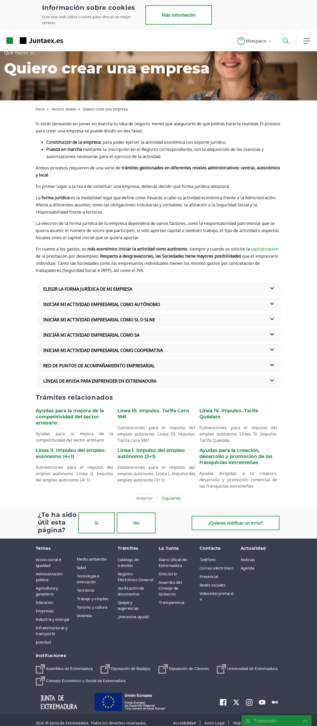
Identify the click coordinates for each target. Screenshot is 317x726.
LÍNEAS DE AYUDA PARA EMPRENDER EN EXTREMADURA (158, 381)
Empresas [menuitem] (45, 610)
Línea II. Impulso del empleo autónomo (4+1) (70, 453)
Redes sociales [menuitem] (212, 585)
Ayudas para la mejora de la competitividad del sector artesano (70, 417)
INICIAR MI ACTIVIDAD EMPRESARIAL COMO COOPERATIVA (158, 350)
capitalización (264, 249)
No (136, 523)
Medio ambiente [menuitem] (92, 559)
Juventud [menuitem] (43, 642)
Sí (96, 523)
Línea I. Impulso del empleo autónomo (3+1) (151, 453)
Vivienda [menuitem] (84, 615)
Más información (178, 15)
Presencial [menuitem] (209, 576)
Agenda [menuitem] (247, 568)
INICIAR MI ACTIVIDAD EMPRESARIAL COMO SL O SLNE (158, 320)
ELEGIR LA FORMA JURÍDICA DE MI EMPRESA (158, 289)
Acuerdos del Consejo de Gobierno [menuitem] (170, 588)
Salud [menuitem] (81, 567)
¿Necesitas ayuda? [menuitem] (134, 616)
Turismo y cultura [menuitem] (92, 607)
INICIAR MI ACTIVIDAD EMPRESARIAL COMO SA (158, 335)
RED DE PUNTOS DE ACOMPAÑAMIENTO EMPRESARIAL (158, 366)
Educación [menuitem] (44, 602)
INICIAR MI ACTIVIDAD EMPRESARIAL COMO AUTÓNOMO (158, 304)
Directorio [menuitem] (168, 573)
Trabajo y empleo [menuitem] (92, 598)
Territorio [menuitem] (86, 590)
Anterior (144, 498)
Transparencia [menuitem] (171, 602)
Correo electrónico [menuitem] (216, 568)
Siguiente (171, 498)
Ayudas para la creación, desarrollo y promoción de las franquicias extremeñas (236, 456)
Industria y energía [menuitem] (52, 619)
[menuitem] (64, 669)
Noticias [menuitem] (248, 559)
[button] (254, 41)
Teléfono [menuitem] (208, 559)
